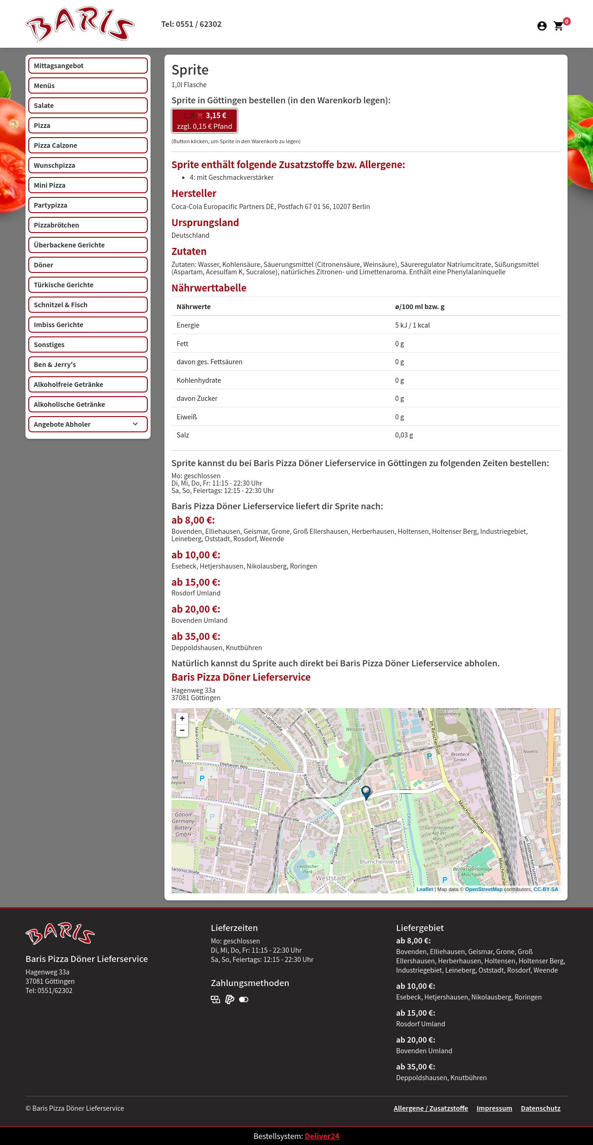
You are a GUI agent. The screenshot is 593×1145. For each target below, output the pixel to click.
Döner (43, 264)
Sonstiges (49, 344)
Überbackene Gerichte (69, 244)
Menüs (44, 85)
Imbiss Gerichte (58, 324)
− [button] (182, 730)
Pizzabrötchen (56, 224)
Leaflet (424, 889)
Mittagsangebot (58, 65)
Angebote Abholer (86, 424)
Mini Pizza (49, 185)
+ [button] (182, 718)
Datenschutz (541, 1108)
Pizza (42, 125)
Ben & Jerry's (55, 364)
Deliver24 (322, 1135)
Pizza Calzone (55, 145)
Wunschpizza (54, 165)
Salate (44, 105)
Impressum (494, 1108)
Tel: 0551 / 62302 (191, 23)
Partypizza (51, 204)
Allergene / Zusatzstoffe (431, 1108)
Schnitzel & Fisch (61, 304)
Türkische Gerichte (64, 284)
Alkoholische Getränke (69, 404)
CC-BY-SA (546, 889)
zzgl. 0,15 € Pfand (204, 120)
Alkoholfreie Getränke (68, 384)
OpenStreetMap (484, 889)
